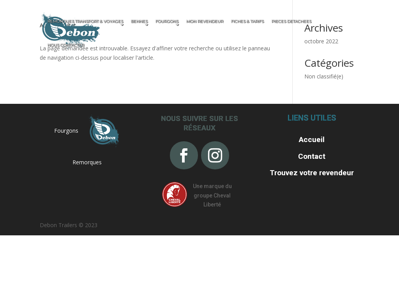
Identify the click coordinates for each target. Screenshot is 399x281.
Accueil (312, 139)
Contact (311, 156)
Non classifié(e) (323, 76)
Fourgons (66, 130)
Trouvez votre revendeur (312, 172)
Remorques (87, 162)
